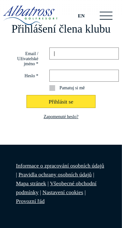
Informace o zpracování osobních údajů (60, 165)
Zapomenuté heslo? (61, 116)
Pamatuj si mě (72, 88)
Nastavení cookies (62, 192)
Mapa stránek (31, 183)
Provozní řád (30, 201)
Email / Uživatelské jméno (27, 58)
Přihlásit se (61, 101)
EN (81, 15)
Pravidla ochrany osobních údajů (55, 174)
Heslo (31, 75)
